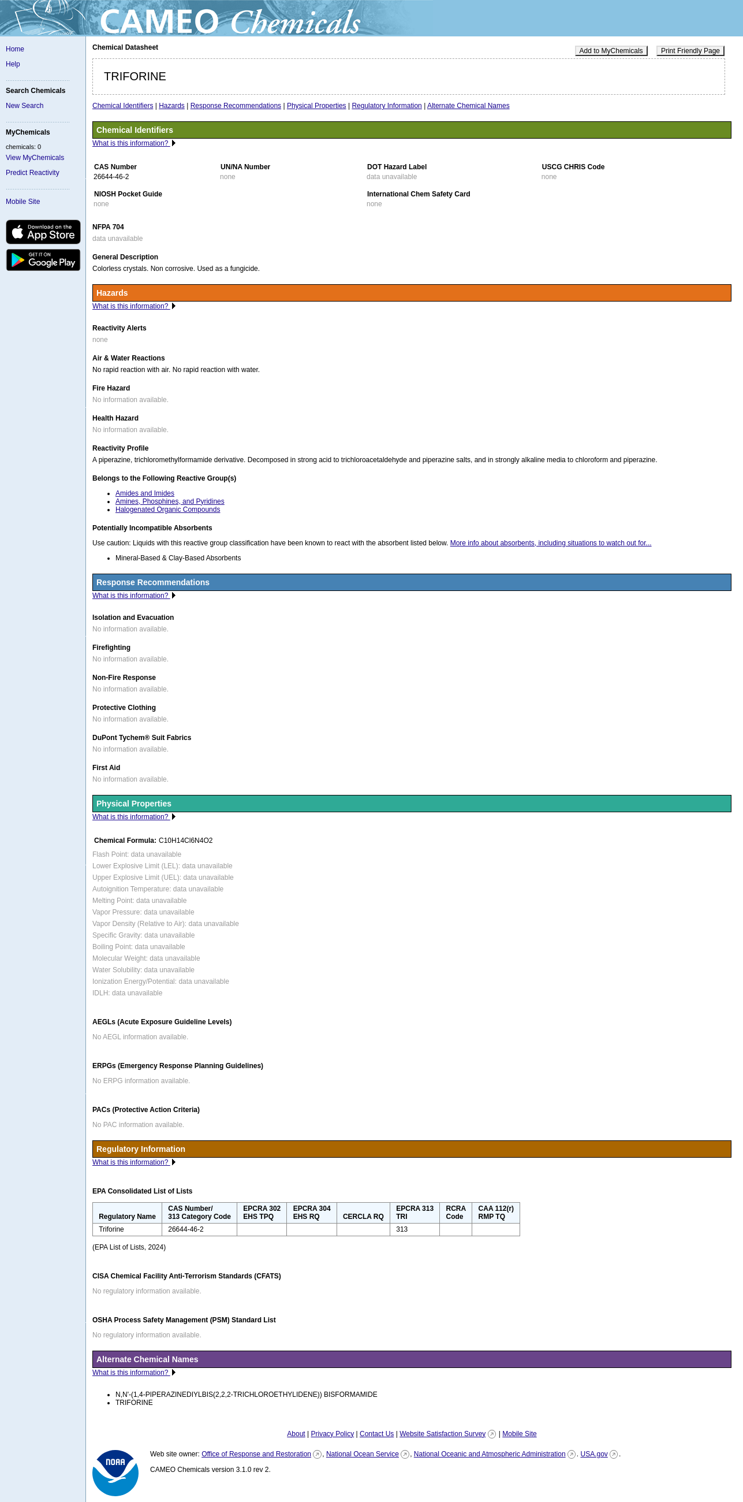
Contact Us (377, 1434)
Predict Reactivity (32, 173)
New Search (24, 106)
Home (15, 49)
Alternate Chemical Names (468, 106)
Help (13, 64)
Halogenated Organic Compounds (167, 509)
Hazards (172, 106)
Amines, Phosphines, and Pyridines (170, 501)
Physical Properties (316, 106)
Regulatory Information (386, 106)
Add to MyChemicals (611, 51)
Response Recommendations (236, 106)
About (296, 1434)
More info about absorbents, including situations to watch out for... (551, 543)
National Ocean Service (362, 1454)
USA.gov (593, 1454)
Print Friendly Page (690, 51)
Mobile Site (23, 202)
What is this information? (131, 143)
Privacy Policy (332, 1434)
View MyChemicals (35, 158)
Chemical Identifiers (122, 106)
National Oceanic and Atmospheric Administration (490, 1454)
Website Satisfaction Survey (442, 1434)
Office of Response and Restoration (256, 1454)
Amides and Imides (144, 493)
